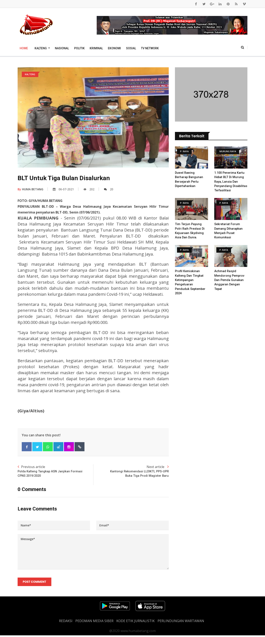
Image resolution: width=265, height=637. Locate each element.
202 (88, 189)
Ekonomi (114, 48)
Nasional (62, 48)
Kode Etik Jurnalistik (135, 622)
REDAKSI (65, 622)
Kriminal (96, 48)
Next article (131, 471)
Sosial (131, 48)
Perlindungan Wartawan (181, 622)
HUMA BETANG (30, 189)
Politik (79, 48)
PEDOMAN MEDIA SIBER (94, 622)
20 (108, 189)
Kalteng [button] (41, 48)
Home (24, 48)
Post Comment (35, 583)
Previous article (55, 471)
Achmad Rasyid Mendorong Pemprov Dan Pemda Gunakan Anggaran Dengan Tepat (229, 283)
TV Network (150, 48)
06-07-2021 (63, 189)
